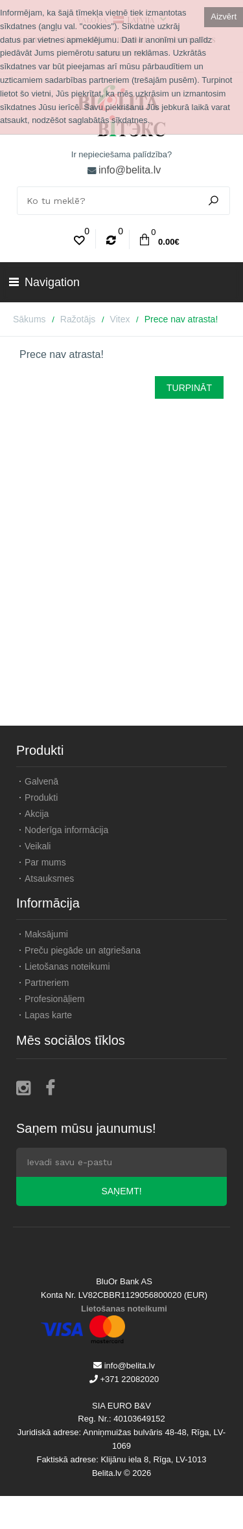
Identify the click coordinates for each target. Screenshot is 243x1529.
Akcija (37, 814)
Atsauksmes (49, 878)
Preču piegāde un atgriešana (83, 950)
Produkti (41, 797)
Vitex (120, 319)
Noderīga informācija (66, 830)
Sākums (29, 319)
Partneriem (47, 982)
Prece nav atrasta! (181, 319)
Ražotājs (77, 319)
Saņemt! (121, 1191)
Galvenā (41, 781)
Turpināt (189, 388)
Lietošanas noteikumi (67, 966)
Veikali (38, 846)
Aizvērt (224, 16)
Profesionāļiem (55, 999)
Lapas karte (48, 1015)
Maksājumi (46, 934)
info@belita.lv (129, 169)
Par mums (45, 862)
